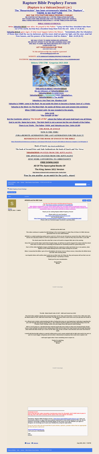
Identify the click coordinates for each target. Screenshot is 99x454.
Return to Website (12, 182)
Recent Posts (11, 184)
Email (28, 443)
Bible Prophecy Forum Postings (32, 182)
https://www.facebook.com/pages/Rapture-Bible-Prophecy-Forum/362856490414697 (58, 218)
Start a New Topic (12, 192)
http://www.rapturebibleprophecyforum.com (57, 215)
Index (18, 182)
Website (36, 443)
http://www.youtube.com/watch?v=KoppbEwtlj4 (59, 205)
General (22, 182)
